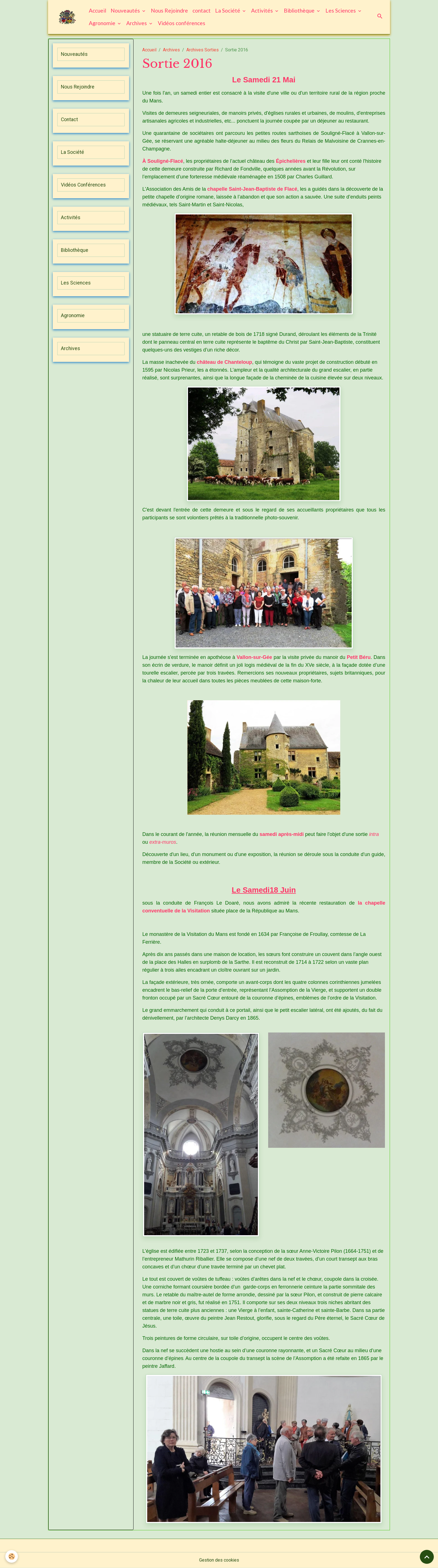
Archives (137, 23)
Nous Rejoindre (169, 10)
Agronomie (103, 23)
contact (202, 10)
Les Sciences (341, 10)
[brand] (68, 17)
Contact (69, 119)
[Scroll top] (427, 1557)
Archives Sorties (202, 49)
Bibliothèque (300, 10)
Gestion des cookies (219, 1560)
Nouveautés (126, 10)
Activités (262, 10)
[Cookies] (12, 1556)
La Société (228, 10)
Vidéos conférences (182, 23)
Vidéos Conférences (83, 185)
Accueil (97, 10)
